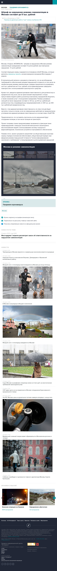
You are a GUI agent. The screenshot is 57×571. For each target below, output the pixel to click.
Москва (4, 7)
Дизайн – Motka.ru (32, 551)
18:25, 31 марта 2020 (6, 9)
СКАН (2, 558)
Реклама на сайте (35, 520)
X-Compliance (4, 549)
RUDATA (3, 559)
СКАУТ (2, 550)
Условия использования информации (37, 547)
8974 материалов (7, 510)
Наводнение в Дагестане (38, 507)
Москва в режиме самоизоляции (19, 147)
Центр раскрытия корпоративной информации (11, 560)
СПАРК (2, 548)
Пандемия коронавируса (19, 7)
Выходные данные (32, 549)
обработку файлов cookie (13, 536)
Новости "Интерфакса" (6, 557)
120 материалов (34, 510)
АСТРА (2, 553)
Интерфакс (28, 2)
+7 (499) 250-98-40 (40, 538)
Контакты (3, 520)
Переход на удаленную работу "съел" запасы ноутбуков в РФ (23, 20)
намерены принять (14, 74)
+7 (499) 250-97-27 (5, 540)
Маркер (3, 552)
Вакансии (27, 520)
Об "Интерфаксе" (11, 520)
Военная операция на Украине (13, 507)
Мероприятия (44, 520)
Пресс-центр (20, 520)
